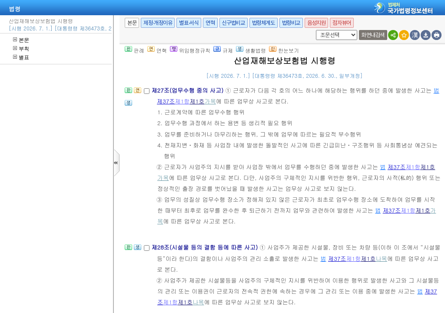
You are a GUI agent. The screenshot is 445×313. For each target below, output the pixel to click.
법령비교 (291, 23)
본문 (21, 39)
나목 (381, 258)
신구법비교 (233, 23)
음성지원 (316, 23)
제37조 (166, 101)
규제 (223, 50)
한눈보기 (284, 50)
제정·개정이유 (157, 23)
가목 (210, 101)
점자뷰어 (341, 23)
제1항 (182, 101)
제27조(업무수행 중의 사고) (188, 90)
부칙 (21, 48)
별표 (21, 57)
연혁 (210, 23)
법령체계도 (263, 23)
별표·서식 (189, 23)
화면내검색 (373, 35)
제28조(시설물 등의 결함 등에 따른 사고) (205, 247)
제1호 (196, 101)
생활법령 (251, 50)
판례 (134, 50)
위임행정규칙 (190, 50)
